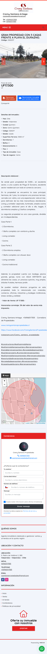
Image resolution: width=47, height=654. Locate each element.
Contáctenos (7, 603)
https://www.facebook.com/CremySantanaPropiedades (24, 330)
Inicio (4, 593)
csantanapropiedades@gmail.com (14, 16)
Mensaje (7, 491)
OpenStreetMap (40, 423)
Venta (4, 596)
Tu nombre (8, 469)
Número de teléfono (11, 484)
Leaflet (27, 423)
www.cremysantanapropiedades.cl (15, 325)
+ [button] (4, 381)
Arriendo (5, 600)
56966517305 (11, 21)
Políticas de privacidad (11, 606)
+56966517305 (11, 20)
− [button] (4, 384)
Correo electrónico (10, 476)
